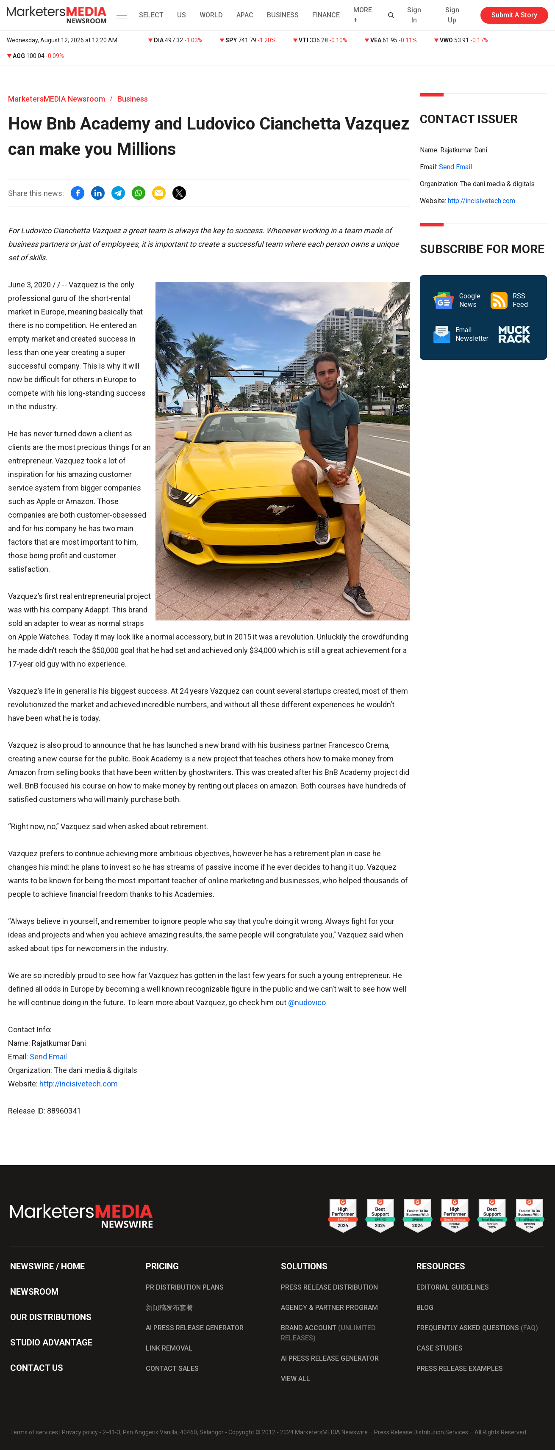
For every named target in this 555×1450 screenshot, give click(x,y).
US (181, 15)
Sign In (414, 15)
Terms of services (34, 1432)
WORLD (211, 15)
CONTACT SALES (172, 1369)
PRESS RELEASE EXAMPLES (459, 1369)
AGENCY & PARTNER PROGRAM (329, 1308)
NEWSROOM (34, 1292)
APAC (244, 15)
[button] (120, 15)
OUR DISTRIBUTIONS (51, 1317)
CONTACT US (36, 1368)
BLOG (424, 1308)
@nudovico (307, 1002)
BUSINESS (283, 15)
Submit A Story (514, 15)
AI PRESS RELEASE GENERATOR (195, 1328)
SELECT (151, 15)
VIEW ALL (295, 1379)
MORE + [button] (362, 15)
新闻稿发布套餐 (169, 1308)
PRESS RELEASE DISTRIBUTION (329, 1287)
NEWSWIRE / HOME (47, 1266)
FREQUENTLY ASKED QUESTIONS (477, 1328)
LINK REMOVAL (169, 1348)
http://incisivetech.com (78, 1083)
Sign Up (452, 15)
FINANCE (326, 15)
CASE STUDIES (439, 1348)
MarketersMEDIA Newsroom (56, 98)
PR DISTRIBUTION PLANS (185, 1287)
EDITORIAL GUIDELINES (452, 1287)
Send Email (48, 1056)
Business (132, 98)
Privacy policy (80, 1432)
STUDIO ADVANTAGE (51, 1342)
